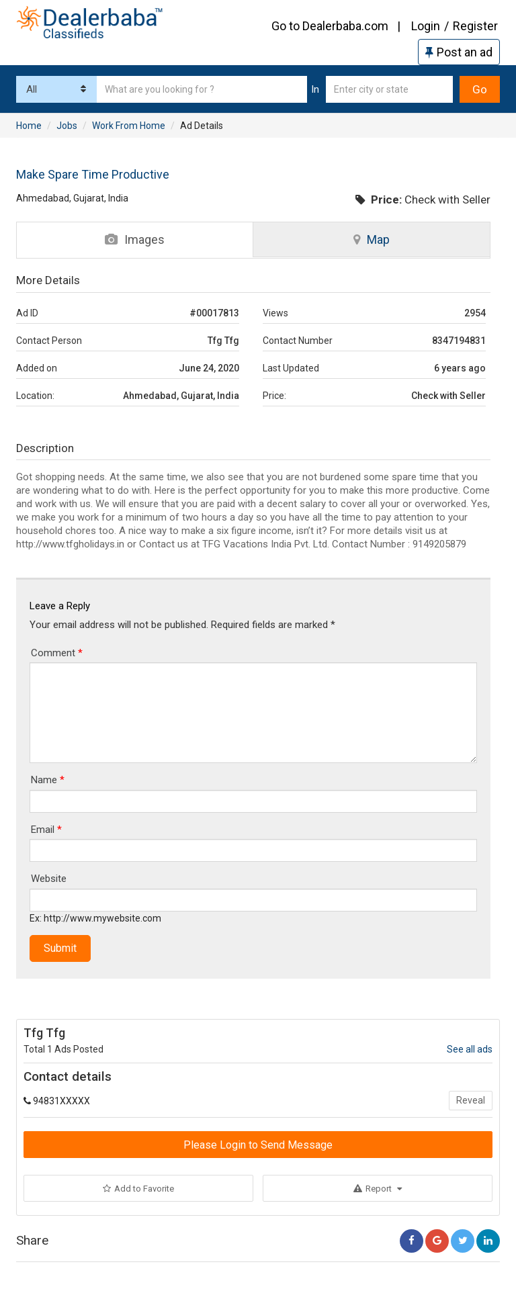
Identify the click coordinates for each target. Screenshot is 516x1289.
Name (47, 780)
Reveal (470, 1100)
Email (46, 830)
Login (425, 26)
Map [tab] (371, 239)
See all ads (469, 1049)
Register (475, 26)
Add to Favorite (138, 1189)
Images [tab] (135, 239)
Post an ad (458, 52)
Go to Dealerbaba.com (329, 26)
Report (377, 1189)
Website (49, 879)
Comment (57, 653)
